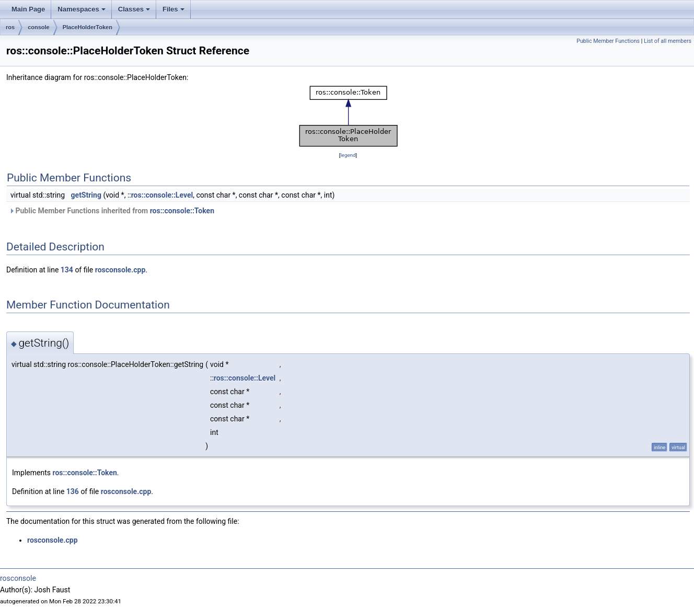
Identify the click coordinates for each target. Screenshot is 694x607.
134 (67, 270)
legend (347, 155)
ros (10, 27)
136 (72, 491)
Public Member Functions (608, 41)
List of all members (667, 41)
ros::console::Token (182, 211)
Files (174, 12)
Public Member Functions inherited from (111, 211)
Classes (135, 12)
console (39, 27)
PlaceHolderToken (87, 27)
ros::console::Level (162, 195)
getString (86, 195)
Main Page (28, 9)
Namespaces (82, 12)
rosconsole (18, 578)
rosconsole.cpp (120, 270)
